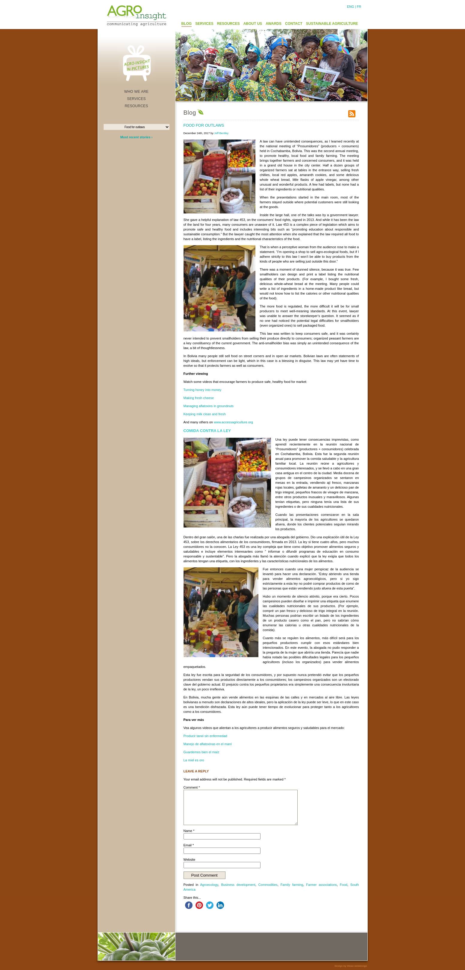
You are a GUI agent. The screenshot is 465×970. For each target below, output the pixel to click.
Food (343, 884)
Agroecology (209, 884)
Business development (238, 884)
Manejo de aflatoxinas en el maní (208, 744)
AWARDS (273, 24)
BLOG (186, 24)
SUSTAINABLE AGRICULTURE (332, 24)
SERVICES (204, 24)
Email (189, 845)
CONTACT (293, 24)
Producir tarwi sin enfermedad (205, 736)
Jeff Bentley (221, 133)
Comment (192, 787)
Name (189, 831)
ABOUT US (252, 24)
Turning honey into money (203, 390)
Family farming (292, 884)
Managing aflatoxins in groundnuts (209, 406)
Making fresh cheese (199, 398)
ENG (350, 6)
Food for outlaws (204, 125)
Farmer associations (321, 884)
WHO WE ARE (136, 92)
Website (190, 859)
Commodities (268, 884)
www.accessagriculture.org (233, 422)
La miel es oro (194, 760)
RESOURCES (228, 24)
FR (359, 6)
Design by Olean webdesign (350, 966)
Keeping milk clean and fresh (205, 414)
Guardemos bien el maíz (201, 752)
